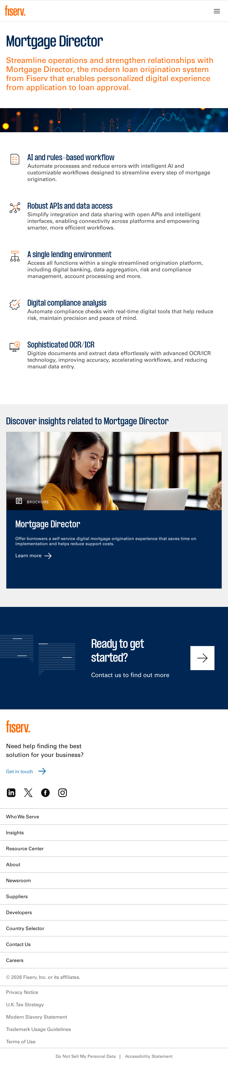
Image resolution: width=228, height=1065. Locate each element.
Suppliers (17, 896)
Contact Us (18, 944)
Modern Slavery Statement (36, 1017)
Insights (15, 832)
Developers (19, 912)
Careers (14, 960)
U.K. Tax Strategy (25, 1004)
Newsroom (18, 880)
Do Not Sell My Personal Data (86, 1056)
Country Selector (25, 928)
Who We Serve (22, 817)
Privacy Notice (22, 992)
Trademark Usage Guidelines (38, 1029)
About (13, 864)
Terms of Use (20, 1041)
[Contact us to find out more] (202, 658)
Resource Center (25, 848)
